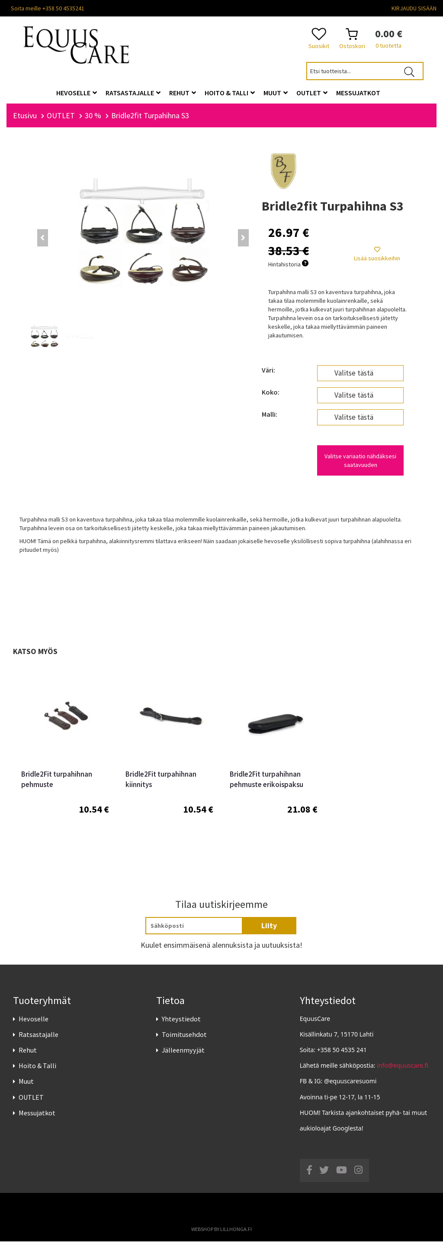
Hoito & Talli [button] (230, 92)
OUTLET (31, 1099)
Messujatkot (37, 1115)
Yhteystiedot (181, 1021)
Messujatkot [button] (358, 92)
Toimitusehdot (184, 1037)
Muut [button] (275, 92)
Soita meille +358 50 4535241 (47, 8)
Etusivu (25, 118)
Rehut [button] (182, 92)
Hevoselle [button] (76, 92)
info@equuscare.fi (402, 1068)
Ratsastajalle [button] (133, 92)
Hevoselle (33, 1021)
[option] (65, 764)
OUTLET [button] (311, 92)
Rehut (28, 1053)
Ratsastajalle (38, 1037)
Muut (26, 1084)
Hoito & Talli (37, 1068)
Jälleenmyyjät (183, 1053)
